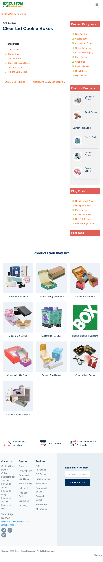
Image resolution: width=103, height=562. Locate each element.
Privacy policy (25, 471)
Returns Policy (25, 483)
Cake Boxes (14, 49)
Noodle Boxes (14, 58)
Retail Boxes (81, 71)
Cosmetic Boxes (83, 48)
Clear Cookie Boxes (15, 82)
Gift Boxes (80, 62)
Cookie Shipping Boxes (19, 63)
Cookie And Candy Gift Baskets (48, 82)
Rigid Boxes (81, 75)
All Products (41, 509)
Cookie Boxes (82, 39)
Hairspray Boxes (83, 206)
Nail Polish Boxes (83, 219)
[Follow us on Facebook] (10, 530)
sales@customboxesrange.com (14, 521)
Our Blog (23, 505)
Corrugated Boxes (84, 43)
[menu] (97, 4)
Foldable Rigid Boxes (85, 223)
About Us (23, 466)
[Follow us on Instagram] (3, 535)
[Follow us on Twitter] (3, 530)
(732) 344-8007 (7, 525)
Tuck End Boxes (16, 67)
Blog (24, 14)
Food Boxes (81, 57)
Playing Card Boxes (17, 72)
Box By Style (81, 34)
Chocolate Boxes (83, 215)
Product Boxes (82, 66)
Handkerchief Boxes (84, 201)
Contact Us (24, 501)
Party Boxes (81, 210)
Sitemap (98, 555)
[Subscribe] (77, 482)
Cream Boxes (14, 54)
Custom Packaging (10, 14)
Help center (24, 488)
